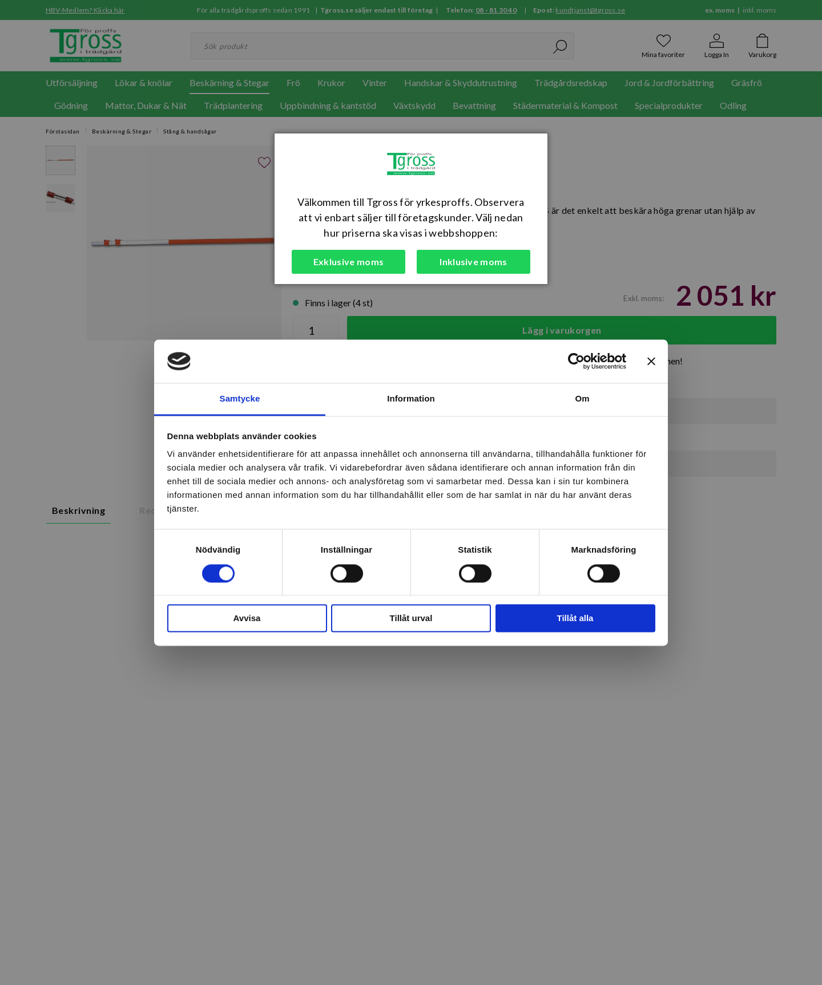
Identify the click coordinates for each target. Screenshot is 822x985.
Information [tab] (411, 399)
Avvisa (247, 618)
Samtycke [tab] (240, 399)
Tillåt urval (411, 618)
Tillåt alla (575, 618)
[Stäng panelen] (651, 361)
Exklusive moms (348, 261)
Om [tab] (582, 399)
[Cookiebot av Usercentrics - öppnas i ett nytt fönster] (576, 361)
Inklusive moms (473, 261)
